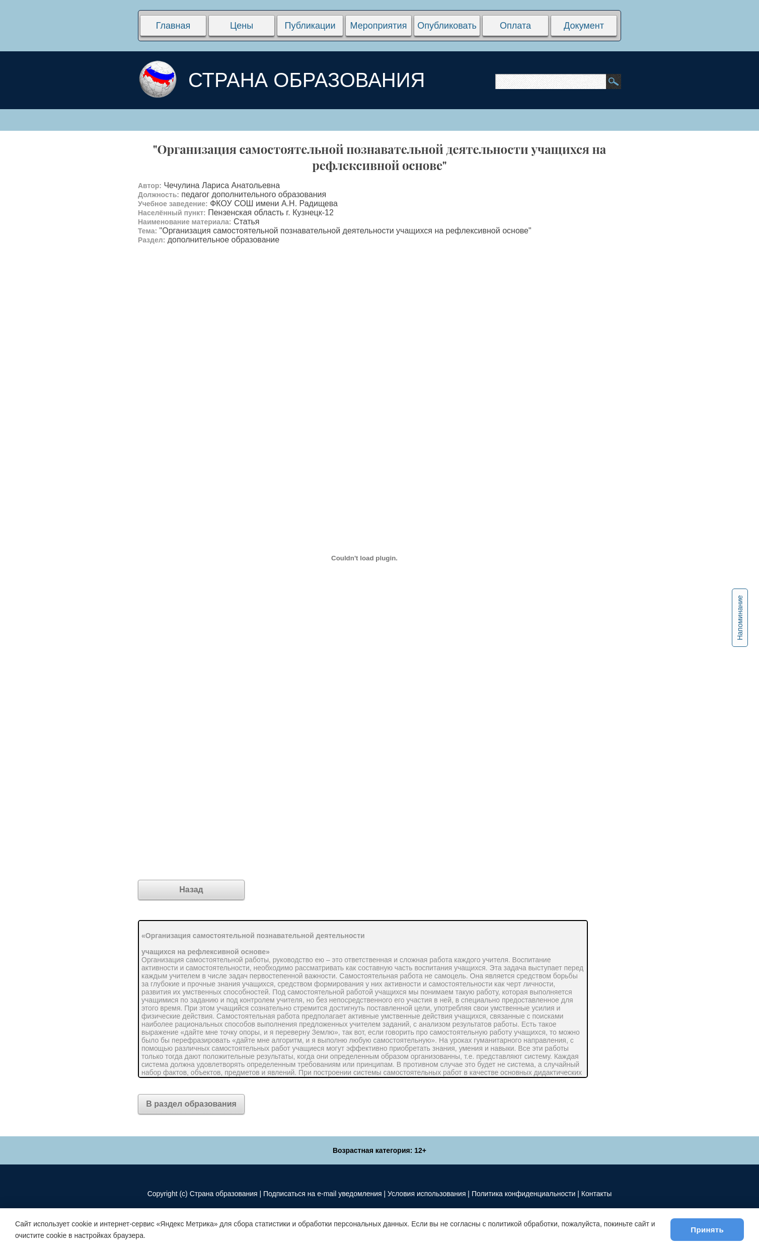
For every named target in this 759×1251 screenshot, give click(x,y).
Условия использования (427, 1194)
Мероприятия (378, 26)
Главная (173, 26)
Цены (241, 26)
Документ (584, 26)
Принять (707, 1229)
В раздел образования (191, 1104)
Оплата (515, 26)
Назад (191, 889)
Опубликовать (447, 26)
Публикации (310, 26)
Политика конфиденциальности (524, 1194)
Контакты (596, 1194)
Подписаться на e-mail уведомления (322, 1194)
